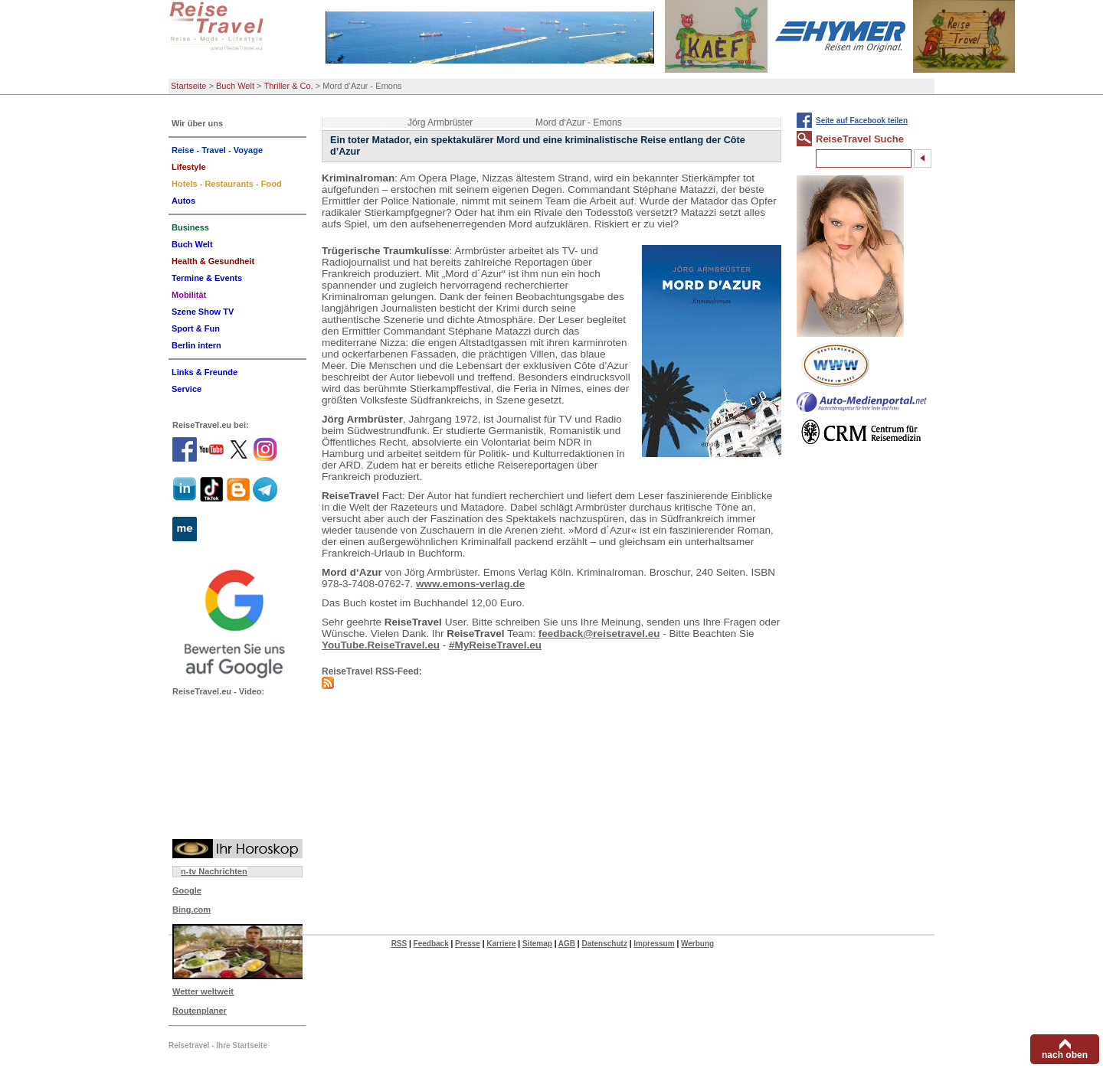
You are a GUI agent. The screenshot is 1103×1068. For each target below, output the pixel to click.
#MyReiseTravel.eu (495, 645)
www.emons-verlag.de (470, 584)
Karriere (500, 943)
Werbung (697, 943)
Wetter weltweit (203, 991)
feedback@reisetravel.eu (599, 633)
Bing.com (191, 909)
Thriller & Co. (288, 85)
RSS (399, 943)
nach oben (1065, 1055)
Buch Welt (235, 85)
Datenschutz (604, 943)
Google (186, 890)
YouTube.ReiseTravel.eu (381, 645)
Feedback (431, 943)
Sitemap (537, 943)
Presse (467, 943)
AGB (566, 943)
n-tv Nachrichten (214, 871)
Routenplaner (199, 1010)
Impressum (653, 943)
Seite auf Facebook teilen (862, 120)
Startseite (188, 85)
